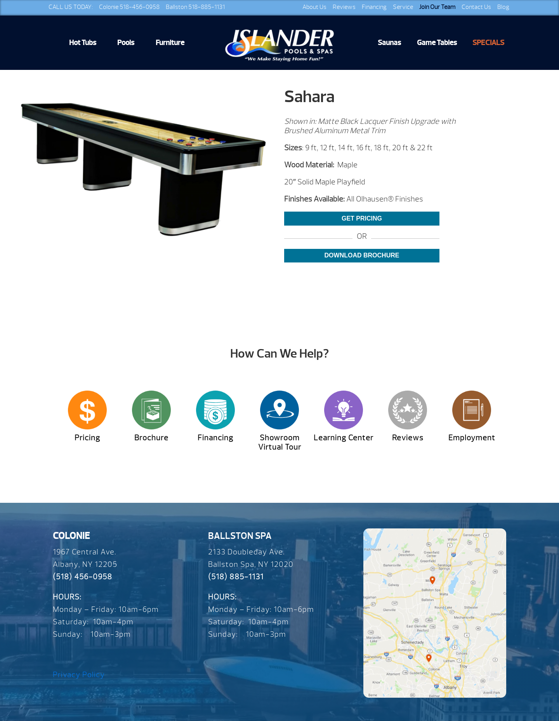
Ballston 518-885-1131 (195, 7)
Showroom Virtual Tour (279, 442)
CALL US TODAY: (71, 7)
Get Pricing (362, 218)
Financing (374, 7)
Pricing (87, 438)
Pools (125, 42)
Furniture (170, 42)
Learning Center (343, 438)
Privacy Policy (79, 674)
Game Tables (437, 42)
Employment (471, 438)
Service (403, 7)
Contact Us (476, 7)
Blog (503, 7)
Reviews (344, 7)
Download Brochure (362, 255)
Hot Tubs (82, 42)
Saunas (389, 42)
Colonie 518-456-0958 (129, 7)
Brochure (151, 438)
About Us (314, 7)
